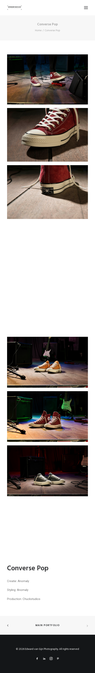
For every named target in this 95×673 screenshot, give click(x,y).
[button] (86, 7)
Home (38, 30)
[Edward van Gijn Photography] (14, 7)
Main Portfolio (47, 625)
